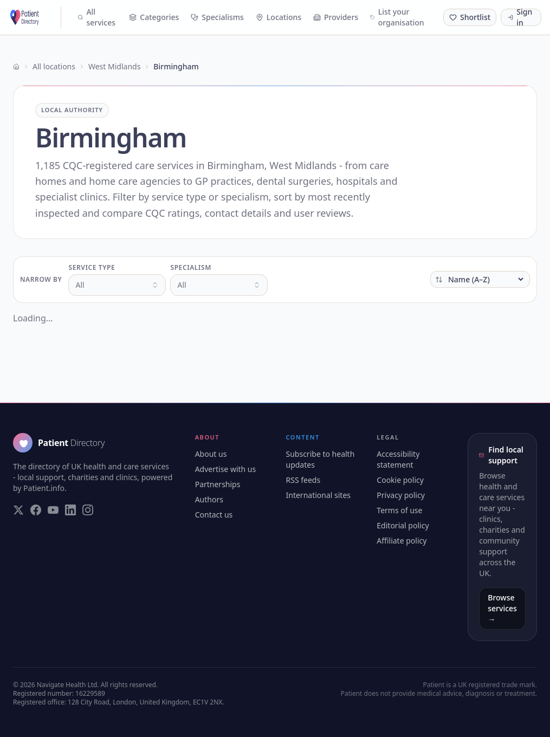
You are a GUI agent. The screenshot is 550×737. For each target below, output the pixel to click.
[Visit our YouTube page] (53, 510)
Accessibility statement (398, 459)
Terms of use (399, 510)
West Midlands (114, 66)
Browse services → (502, 608)
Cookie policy (400, 480)
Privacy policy (401, 495)
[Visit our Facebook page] (35, 510)
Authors (209, 499)
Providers (335, 17)
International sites (318, 495)
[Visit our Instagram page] (87, 510)
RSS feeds (303, 480)
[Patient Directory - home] (35, 17)
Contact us (214, 514)
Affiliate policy (401, 540)
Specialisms (217, 17)
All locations (54, 66)
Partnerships (218, 484)
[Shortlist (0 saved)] (469, 17)
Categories (154, 17)
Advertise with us (225, 469)
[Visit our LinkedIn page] (70, 510)
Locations (278, 17)
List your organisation (397, 17)
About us (211, 454)
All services (96, 17)
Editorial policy (403, 525)
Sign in (520, 17)
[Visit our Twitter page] (18, 510)
